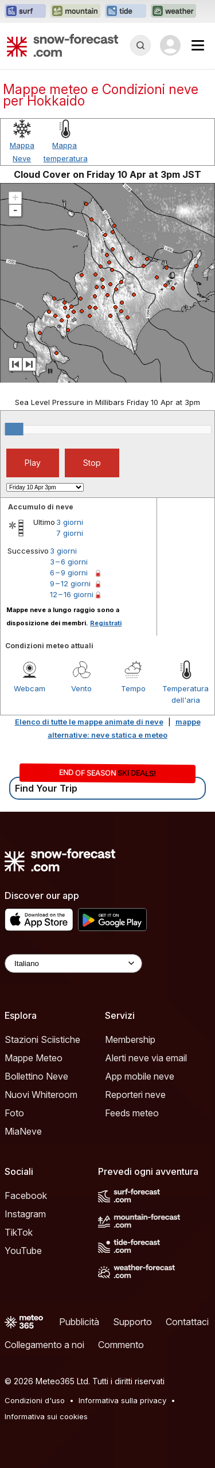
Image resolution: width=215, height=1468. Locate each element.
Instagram (25, 1214)
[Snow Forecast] (62, 45)
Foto (14, 1113)
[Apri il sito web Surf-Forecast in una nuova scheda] (25, 11)
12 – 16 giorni (71, 594)
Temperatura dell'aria (185, 694)
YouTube (23, 1250)
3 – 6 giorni (69, 561)
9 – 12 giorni (70, 583)
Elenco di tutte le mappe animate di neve (89, 721)
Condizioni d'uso (35, 1400)
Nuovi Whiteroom (41, 1094)
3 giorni (69, 522)
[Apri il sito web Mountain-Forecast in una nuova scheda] (75, 11)
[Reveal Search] (140, 45)
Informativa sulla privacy (122, 1400)
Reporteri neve (135, 1094)
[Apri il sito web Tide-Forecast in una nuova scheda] (125, 11)
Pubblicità (79, 1321)
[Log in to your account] (170, 45)
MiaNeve (23, 1131)
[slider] (14, 429)
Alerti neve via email (146, 1058)
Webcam (29, 688)
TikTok (19, 1232)
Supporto (132, 1321)
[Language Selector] (73, 963)
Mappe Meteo (33, 1058)
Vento (81, 688)
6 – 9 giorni (69, 572)
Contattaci (187, 1321)
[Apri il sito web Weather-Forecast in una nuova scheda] (173, 11)
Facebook (26, 1195)
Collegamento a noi (44, 1344)
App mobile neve (139, 1076)
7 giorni (69, 533)
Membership (130, 1039)
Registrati (106, 623)
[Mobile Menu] (197, 45)
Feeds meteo (132, 1113)
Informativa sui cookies (46, 1416)
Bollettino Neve (36, 1076)
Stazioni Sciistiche (42, 1039)
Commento (121, 1344)
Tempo (133, 688)
